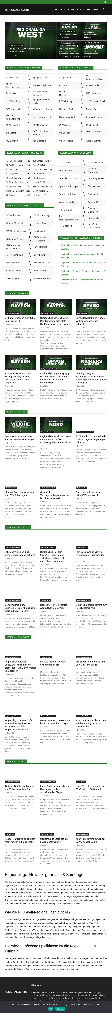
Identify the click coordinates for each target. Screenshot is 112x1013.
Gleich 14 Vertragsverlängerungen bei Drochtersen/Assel (54, 495)
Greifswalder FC (81, 547)
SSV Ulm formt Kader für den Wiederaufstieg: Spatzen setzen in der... (91, 723)
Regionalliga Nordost (93, 29)
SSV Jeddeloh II (81, 488)
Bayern (54, 9)
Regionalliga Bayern (67, 31)
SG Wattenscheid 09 (16, 45)
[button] (104, 9)
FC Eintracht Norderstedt (84, 432)
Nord (62, 9)
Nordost (71, 9)
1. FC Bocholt (80, 782)
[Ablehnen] (108, 1007)
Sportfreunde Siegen (48, 782)
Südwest (80, 9)
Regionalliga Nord (47, 432)
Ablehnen (60, 1009)
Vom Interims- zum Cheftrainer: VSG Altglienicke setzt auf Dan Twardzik (20, 607)
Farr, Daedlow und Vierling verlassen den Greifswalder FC (90, 555)
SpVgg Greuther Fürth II (49, 369)
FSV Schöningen (11, 488)
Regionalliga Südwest (93, 43)
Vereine (96, 9)
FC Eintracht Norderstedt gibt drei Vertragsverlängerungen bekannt (91, 439)
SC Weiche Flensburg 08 (14, 432)
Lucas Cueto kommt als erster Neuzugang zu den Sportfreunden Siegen (56, 789)
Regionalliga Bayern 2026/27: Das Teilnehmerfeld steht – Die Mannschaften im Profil (55, 321)
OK (50, 1009)
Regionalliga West (47, 834)
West (89, 9)
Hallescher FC (45, 600)
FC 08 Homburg (46, 657)
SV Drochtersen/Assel (48, 488)
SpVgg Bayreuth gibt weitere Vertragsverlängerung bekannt (91, 321)
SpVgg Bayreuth (81, 313)
